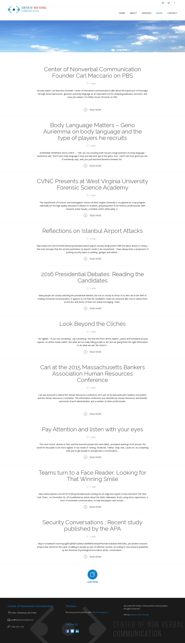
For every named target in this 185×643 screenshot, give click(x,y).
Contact (172, 13)
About (133, 13)
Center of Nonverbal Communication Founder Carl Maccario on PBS (92, 72)
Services (146, 13)
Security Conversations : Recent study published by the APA (92, 525)
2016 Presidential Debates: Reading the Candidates (92, 277)
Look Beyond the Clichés (92, 323)
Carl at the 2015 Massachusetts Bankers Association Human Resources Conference (92, 373)
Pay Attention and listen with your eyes (92, 429)
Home (122, 13)
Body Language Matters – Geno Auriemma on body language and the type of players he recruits (92, 131)
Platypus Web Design (139, 614)
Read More (92, 109)
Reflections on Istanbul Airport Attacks (92, 230)
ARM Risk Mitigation (100, 612)
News (159, 13)
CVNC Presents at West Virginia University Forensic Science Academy (92, 184)
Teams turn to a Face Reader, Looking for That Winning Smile (92, 475)
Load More (92, 582)
